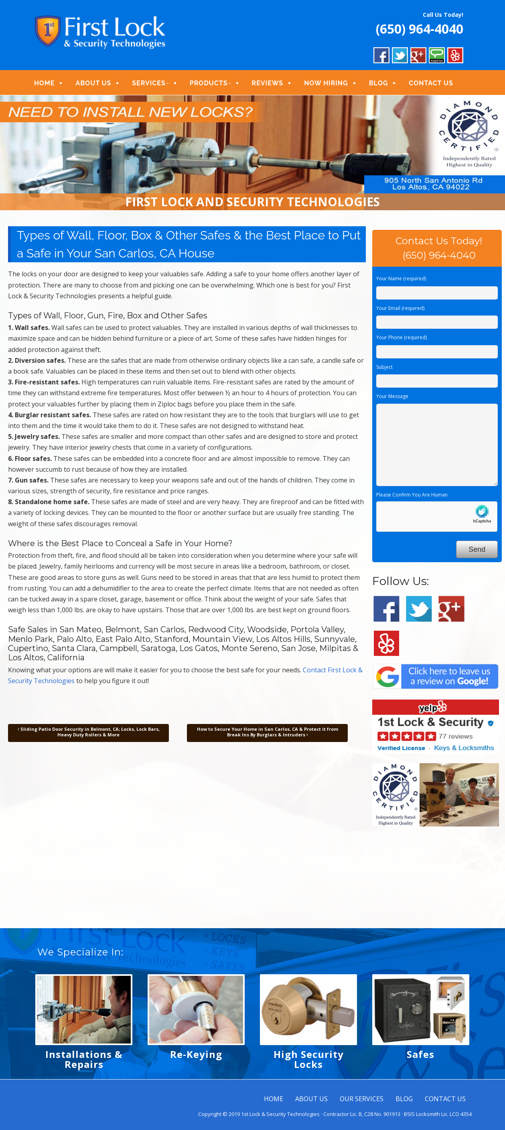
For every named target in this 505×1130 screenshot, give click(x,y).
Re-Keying (196, 1054)
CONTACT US (431, 83)
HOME (44, 83)
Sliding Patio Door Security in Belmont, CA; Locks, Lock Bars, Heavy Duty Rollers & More (89, 732)
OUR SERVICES (361, 1098)
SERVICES (148, 83)
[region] (252, 153)
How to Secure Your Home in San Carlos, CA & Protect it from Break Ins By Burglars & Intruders (267, 732)
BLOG (378, 83)
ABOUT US (93, 83)
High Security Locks (309, 1059)
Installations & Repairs (83, 1059)
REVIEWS (268, 83)
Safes (420, 1054)
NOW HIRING (326, 83)
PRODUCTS (209, 83)
